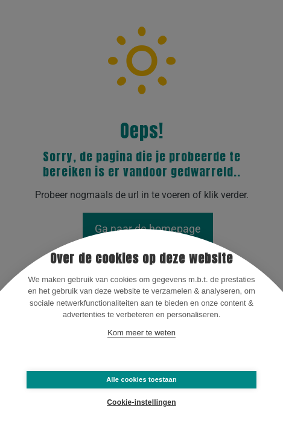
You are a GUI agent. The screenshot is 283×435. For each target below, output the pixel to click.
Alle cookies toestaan (141, 379)
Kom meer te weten (141, 332)
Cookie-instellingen (141, 402)
